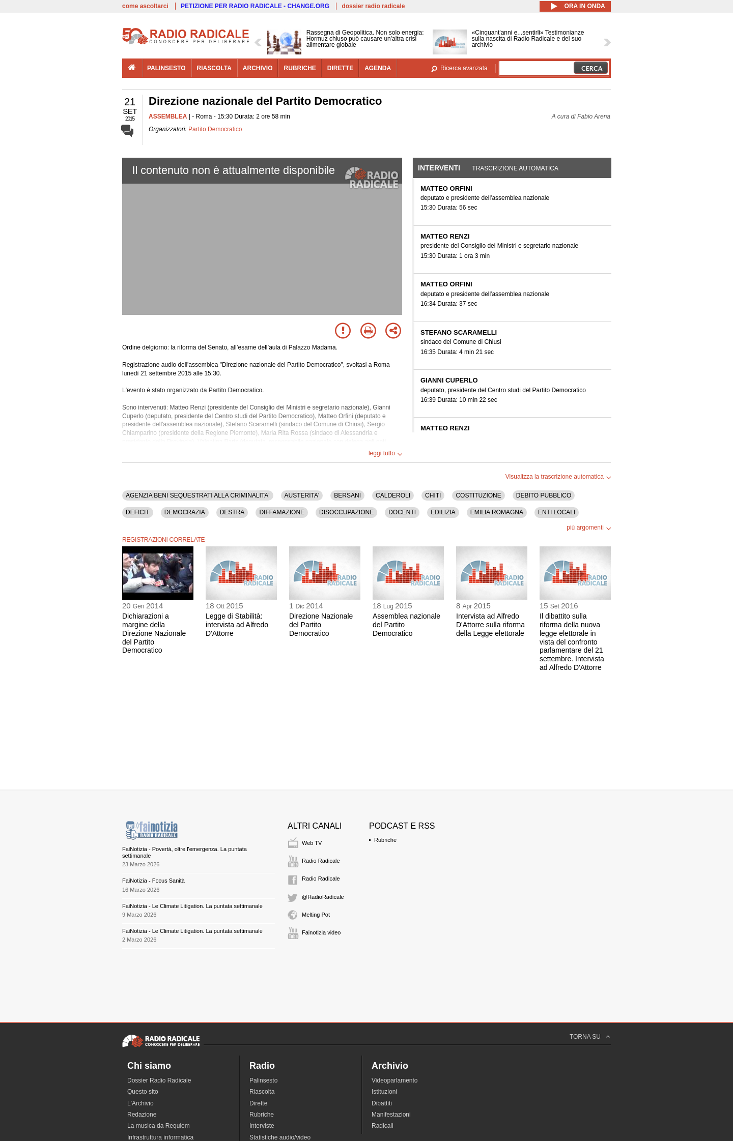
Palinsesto (263, 1080)
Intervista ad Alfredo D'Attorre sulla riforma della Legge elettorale (490, 624)
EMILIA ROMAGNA (496, 512)
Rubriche (385, 840)
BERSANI (347, 495)
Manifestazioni (391, 1114)
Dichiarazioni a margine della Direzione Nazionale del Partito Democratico (154, 633)
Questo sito (142, 1091)
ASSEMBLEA (168, 116)
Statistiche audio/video (280, 1137)
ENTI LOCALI (556, 512)
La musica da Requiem (158, 1125)
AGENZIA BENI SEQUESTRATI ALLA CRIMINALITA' (198, 495)
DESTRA (232, 512)
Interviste (261, 1125)
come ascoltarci (145, 6)
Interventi (439, 168)
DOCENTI (402, 512)
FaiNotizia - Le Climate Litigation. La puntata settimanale (192, 906)
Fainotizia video (321, 932)
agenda (377, 68)
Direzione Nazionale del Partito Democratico (321, 624)
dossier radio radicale (373, 6)
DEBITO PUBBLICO (543, 495)
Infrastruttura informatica (160, 1137)
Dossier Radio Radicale (159, 1080)
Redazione (141, 1114)
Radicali (382, 1125)
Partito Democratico (215, 129)
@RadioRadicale (323, 897)
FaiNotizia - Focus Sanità (153, 880)
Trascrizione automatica (515, 168)
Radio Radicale (321, 861)
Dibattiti (382, 1103)
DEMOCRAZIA (184, 512)
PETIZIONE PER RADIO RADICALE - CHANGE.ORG (255, 6)
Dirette (258, 1103)
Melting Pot (316, 915)
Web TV (312, 843)
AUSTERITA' (302, 495)
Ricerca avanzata (464, 68)
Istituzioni (384, 1091)
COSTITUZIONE (478, 495)
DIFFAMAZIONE (281, 512)
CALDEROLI (393, 495)
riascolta (214, 68)
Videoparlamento (395, 1080)
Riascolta (261, 1091)
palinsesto (166, 68)
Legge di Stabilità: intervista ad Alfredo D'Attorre (237, 624)
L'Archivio (140, 1103)
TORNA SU (585, 1036)
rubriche (300, 68)
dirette (340, 68)
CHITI (433, 495)
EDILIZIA (443, 512)
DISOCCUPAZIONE (346, 512)
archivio (258, 68)
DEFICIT (138, 512)
